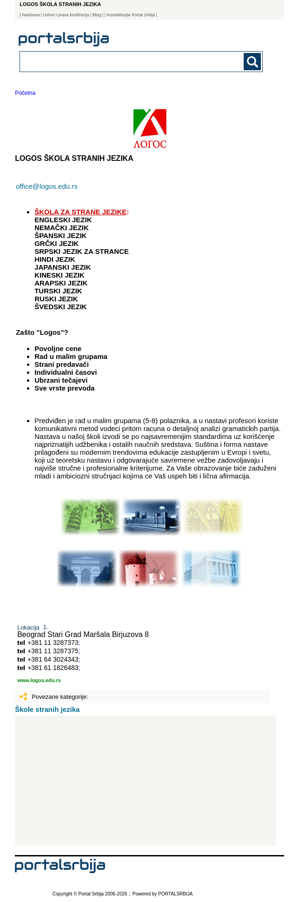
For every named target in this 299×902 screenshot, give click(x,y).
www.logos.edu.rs (39, 680)
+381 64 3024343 (52, 659)
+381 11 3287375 (52, 651)
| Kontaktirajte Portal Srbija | (131, 15)
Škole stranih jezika (47, 709)
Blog (97, 15)
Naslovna (31, 15)
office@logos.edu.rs (47, 186)
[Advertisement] (145, 781)
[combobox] (118, 61)
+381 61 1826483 (52, 667)
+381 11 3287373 (52, 642)
